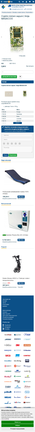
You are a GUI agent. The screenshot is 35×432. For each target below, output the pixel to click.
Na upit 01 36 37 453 (9, 76)
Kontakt (5, 301)
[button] (26, 1)
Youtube (6, 329)
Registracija (13, 155)
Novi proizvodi (6, 203)
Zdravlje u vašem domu (18, 12)
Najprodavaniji (6, 160)
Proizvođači (6, 304)
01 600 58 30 (28, 9)
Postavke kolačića (7, 319)
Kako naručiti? (6, 314)
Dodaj (21, 196)
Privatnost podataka (8, 317)
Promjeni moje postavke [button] (17, 428)
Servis (4, 302)
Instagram (6, 327)
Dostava (5, 312)
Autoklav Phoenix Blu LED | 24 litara (17, 235)
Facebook (7, 325)
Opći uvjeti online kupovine (10, 315)
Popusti (3, 247)
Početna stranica (6, 12)
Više (17, 123)
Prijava (5, 155)
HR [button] (23, 2)
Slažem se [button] (17, 422)
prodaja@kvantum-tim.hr (16, 9)
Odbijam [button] (17, 425)
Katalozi (5, 306)
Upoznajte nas (6, 299)
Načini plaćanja (7, 310)
